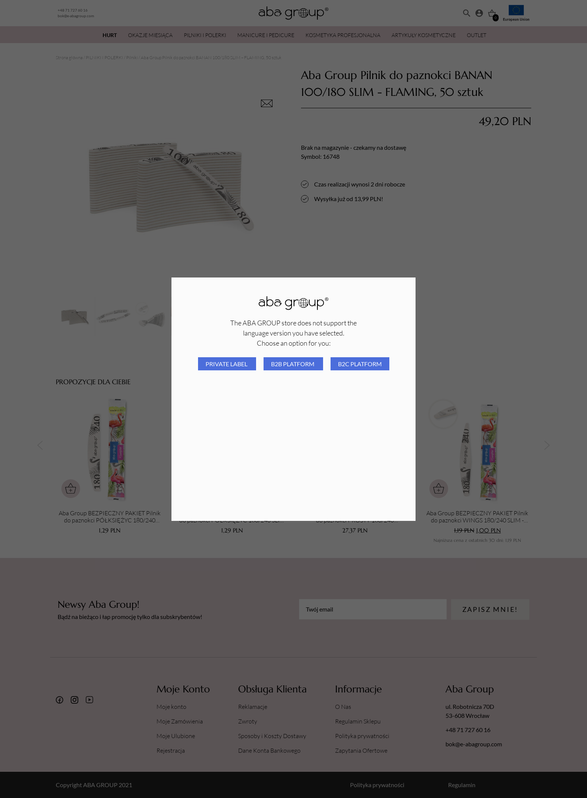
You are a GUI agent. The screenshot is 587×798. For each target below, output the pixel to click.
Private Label (227, 363)
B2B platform (293, 363)
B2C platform (360, 363)
